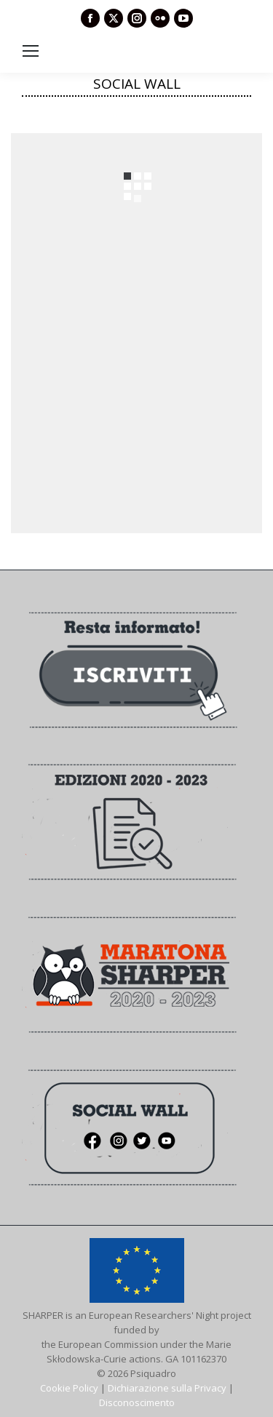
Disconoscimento (137, 1402)
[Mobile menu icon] (30, 51)
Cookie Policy (69, 1387)
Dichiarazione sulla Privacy (167, 1387)
